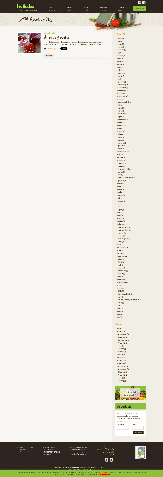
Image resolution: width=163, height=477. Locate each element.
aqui (71, 474)
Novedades (103, 9)
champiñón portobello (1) (125, 294)
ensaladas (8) (122, 122)
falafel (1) (120, 317)
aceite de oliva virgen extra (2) (126, 178)
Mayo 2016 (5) (122, 352)
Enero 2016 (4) (122, 363)
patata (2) (121, 61)
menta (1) (120, 314)
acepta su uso (105, 474)
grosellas (49, 55)
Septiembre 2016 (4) (123, 340)
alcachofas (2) (122, 50)
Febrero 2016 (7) (122, 360)
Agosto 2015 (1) (122, 375)
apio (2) (120, 198)
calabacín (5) (121, 93)
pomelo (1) (121, 207)
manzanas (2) (121, 268)
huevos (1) (121, 183)
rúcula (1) (120, 265)
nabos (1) (120, 277)
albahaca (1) (121, 221)
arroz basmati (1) (123, 247)
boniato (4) (121, 38)
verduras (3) (121, 236)
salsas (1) (120, 128)
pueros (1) (121, 47)
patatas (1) (121, 134)
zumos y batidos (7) (123, 152)
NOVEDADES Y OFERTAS (51, 452)
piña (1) (120, 213)
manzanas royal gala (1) (124, 102)
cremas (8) (121, 44)
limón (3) (120, 175)
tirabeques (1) (122, 160)
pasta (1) (120, 309)
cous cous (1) (121, 154)
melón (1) (120, 311)
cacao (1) (120, 285)
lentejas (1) (121, 140)
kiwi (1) (120, 204)
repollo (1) (121, 303)
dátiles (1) (121, 291)
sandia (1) (120, 192)
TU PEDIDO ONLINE (49, 447)
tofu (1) (120, 105)
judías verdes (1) (122, 224)
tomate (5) (121, 76)
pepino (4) (121, 117)
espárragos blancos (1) (124, 230)
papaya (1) (121, 210)
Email (134, 424)
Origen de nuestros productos (29, 452)
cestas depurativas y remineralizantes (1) (129, 300)
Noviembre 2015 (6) (123, 369)
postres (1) (121, 253)
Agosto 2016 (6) (122, 343)
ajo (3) (120, 79)
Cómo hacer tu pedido (77, 450)
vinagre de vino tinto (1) (125, 169)
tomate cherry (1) (123, 96)
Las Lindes (27, 7)
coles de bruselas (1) (123, 282)
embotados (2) (122, 125)
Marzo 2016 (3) (122, 357)
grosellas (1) (121, 157)
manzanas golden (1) (124, 239)
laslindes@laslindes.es (87, 467)
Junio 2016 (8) (122, 349)
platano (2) (121, 189)
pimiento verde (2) (123, 120)
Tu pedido (69, 9)
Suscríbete (139, 8)
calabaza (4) (121, 56)
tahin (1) (120, 250)
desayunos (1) (122, 279)
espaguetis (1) (122, 163)
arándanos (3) (122, 143)
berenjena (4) (121, 73)
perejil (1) (120, 215)
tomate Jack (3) (122, 114)
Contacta (123, 9)
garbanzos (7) (122, 82)
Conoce (52, 9)
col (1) (119, 306)
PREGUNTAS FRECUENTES (77, 447)
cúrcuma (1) (121, 288)
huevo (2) (120, 58)
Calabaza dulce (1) (123, 88)
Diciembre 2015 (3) (123, 366)
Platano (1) (121, 149)
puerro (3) (120, 41)
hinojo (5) (120, 67)
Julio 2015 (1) (121, 378)
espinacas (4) (121, 166)
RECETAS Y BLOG (49, 450)
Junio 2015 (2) (122, 381)
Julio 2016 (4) (121, 346)
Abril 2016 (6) (121, 355)
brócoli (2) (121, 111)
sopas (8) (120, 53)
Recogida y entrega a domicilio (80, 452)
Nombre (120, 424)
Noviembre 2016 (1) (123, 334)
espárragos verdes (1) (124, 227)
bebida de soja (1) (123, 271)
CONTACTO (47, 454)
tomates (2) (121, 131)
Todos (119, 328)
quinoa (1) (121, 259)
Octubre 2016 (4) (122, 337)
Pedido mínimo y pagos (78, 454)
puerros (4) (121, 137)
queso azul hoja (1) (123, 256)
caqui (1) (120, 297)
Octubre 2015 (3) (122, 372)
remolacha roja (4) (123, 85)
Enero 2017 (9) (122, 331)
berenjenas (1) (122, 233)
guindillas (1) (121, 146)
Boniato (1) (121, 262)
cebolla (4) (121, 108)
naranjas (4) (121, 195)
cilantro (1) (121, 218)
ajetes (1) (120, 186)
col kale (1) (121, 70)
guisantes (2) (122, 181)
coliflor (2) (121, 242)
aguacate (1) (121, 201)
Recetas (86, 9)
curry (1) (120, 245)
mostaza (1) (121, 172)
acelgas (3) (121, 64)
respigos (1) (121, 274)
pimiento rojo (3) (123, 90)
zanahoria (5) (121, 99)
